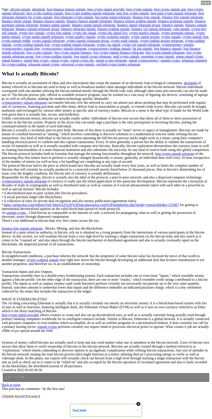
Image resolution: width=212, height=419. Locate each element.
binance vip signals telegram (151, 29)
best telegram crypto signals (73, 17)
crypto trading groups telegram (161, 41)
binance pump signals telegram (93, 25)
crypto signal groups (145, 37)
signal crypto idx (82, 60)
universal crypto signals (77, 64)
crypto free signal (58, 33)
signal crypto (59, 60)
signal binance (12, 60)
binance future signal (16, 21)
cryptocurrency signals (177, 45)
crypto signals (171, 37)
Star (19, 377)
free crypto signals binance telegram (118, 52)
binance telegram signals (78, 29)
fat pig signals (142, 48)
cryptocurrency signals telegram (64, 48)
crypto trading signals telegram (73, 45)
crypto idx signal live (113, 33)
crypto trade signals (124, 41)
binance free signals (146, 17)
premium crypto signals (157, 56)
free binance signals (168, 48)
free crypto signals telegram (165, 52)
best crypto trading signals (44, 13)
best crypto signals (139, 9)
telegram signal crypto (43, 64)
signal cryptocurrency (144, 60)
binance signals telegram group (37, 29)
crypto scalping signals (113, 37)
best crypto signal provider (105, 9)
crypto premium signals (177, 33)
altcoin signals (20, 9)
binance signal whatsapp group (138, 25)
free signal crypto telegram (92, 56)
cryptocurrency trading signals (109, 48)
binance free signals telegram (182, 17)
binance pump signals (55, 25)
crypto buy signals (32, 33)
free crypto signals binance (73, 52)
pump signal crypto (189, 56)
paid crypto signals (126, 56)
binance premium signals (175, 21)
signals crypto (170, 60)
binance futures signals (49, 21)
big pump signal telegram (113, 17)
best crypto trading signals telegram (90, 13)
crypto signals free (195, 37)
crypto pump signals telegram (43, 37)
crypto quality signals (80, 37)
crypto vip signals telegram (141, 45)
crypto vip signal (108, 45)
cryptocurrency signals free (21, 48)
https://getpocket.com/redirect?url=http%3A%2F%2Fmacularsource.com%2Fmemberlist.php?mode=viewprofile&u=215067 (91, 205)
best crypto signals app (170, 9)
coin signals (181, 29)
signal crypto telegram (111, 60)
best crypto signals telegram (175, 154)
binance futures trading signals (134, 21)
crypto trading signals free (31, 45)
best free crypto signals (132, 13)
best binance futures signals (66, 9)
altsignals (38, 9)
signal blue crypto (36, 60)
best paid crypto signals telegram (174, 13)
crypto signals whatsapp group (87, 41)
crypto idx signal (84, 33)
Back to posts (11, 385)
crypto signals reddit (16, 41)
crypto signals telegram (48, 41)
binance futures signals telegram (89, 21)
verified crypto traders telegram (118, 64)
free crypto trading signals (53, 56)
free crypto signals (39, 52)
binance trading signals (113, 29)
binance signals (172, 25)
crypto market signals (144, 33)
